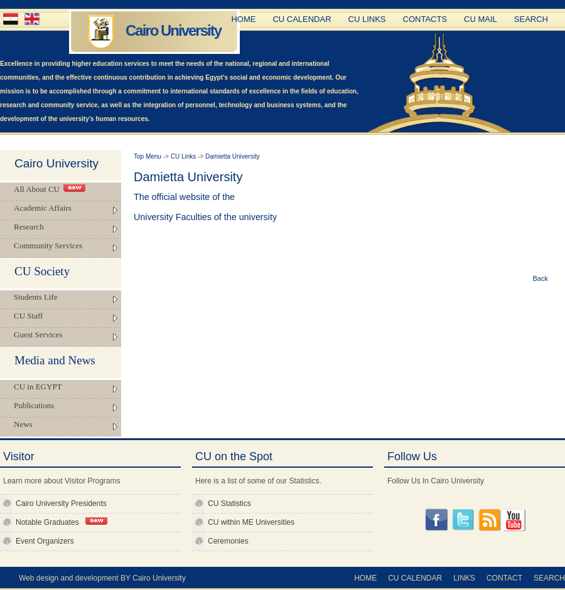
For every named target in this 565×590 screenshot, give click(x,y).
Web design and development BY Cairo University (102, 578)
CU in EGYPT (38, 386)
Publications (34, 405)
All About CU (49, 189)
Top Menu (148, 156)
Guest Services (38, 334)
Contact (504, 578)
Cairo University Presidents (61, 503)
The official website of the (184, 197)
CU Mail (480, 19)
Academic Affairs (43, 208)
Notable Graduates (61, 522)
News (23, 424)
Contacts (425, 19)
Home (243, 19)
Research (29, 226)
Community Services (48, 245)
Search (531, 19)
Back (540, 278)
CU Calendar (301, 19)
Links (464, 578)
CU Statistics (229, 503)
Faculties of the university (226, 217)
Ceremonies (228, 541)
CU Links (367, 19)
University (155, 217)
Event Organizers (45, 541)
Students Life (36, 297)
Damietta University (232, 156)
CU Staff (28, 315)
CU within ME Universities (251, 522)
